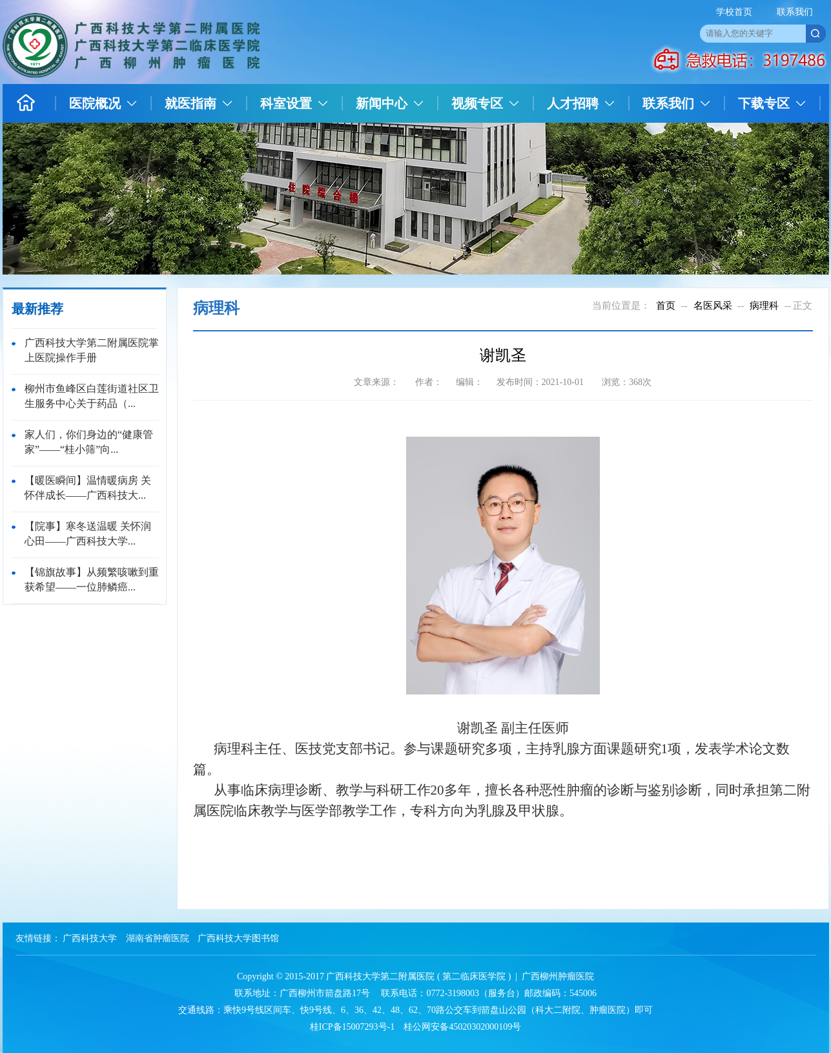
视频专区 (477, 103)
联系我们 (795, 12)
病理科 (764, 305)
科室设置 (286, 103)
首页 (665, 305)
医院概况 (95, 103)
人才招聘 (573, 103)
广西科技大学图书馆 (238, 938)
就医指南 (190, 103)
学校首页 (734, 12)
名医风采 (712, 305)
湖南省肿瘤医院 (157, 938)
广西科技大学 (90, 938)
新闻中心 (381, 103)
